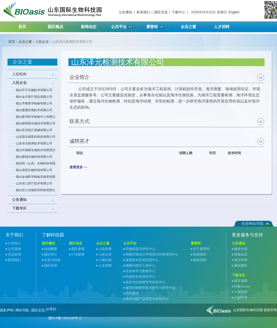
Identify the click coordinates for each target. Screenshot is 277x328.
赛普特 (158, 25)
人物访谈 (105, 260)
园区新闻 (77, 249)
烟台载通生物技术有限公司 (34, 110)
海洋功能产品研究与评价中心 (147, 299)
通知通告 (240, 265)
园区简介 (50, 254)
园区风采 (50, 265)
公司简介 (14, 243)
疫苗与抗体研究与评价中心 (145, 282)
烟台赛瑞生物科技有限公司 (34, 156)
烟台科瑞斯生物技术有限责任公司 (35, 150)
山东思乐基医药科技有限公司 (35, 136)
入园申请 (240, 297)
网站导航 (22, 310)
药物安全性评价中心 (140, 277)
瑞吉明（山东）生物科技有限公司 (35, 164)
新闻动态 (92, 25)
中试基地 (132, 293)
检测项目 (199, 254)
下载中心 (178, 12)
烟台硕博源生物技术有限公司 (35, 123)
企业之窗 (192, 25)
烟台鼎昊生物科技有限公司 (34, 170)
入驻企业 (42, 42)
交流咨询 (14, 254)
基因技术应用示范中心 (142, 260)
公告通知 (125, 12)
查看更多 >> (79, 167)
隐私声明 (6, 310)
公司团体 (14, 249)
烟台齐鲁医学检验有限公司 (34, 103)
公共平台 (124, 25)
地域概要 (50, 249)
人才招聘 (225, 25)
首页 (22, 27)
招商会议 (240, 254)
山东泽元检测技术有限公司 (34, 143)
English (234, 12)
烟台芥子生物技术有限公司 (34, 90)
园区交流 (161, 12)
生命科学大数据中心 (140, 271)
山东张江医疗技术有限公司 (34, 183)
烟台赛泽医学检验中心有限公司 (35, 117)
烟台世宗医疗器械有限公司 (34, 130)
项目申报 (240, 260)
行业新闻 (77, 254)
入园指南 (240, 292)
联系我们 (143, 12)
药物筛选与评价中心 (140, 249)
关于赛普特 (201, 249)
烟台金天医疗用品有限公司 (34, 96)
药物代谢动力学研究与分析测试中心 (152, 254)
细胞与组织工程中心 (140, 265)
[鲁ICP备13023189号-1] (65, 318)
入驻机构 (19, 74)
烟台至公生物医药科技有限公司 (35, 190)
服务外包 (240, 249)
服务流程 (199, 260)
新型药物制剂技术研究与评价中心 (150, 288)
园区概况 (59, 25)
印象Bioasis (242, 286)
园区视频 (240, 281)
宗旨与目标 (52, 260)
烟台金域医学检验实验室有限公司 (35, 177)
